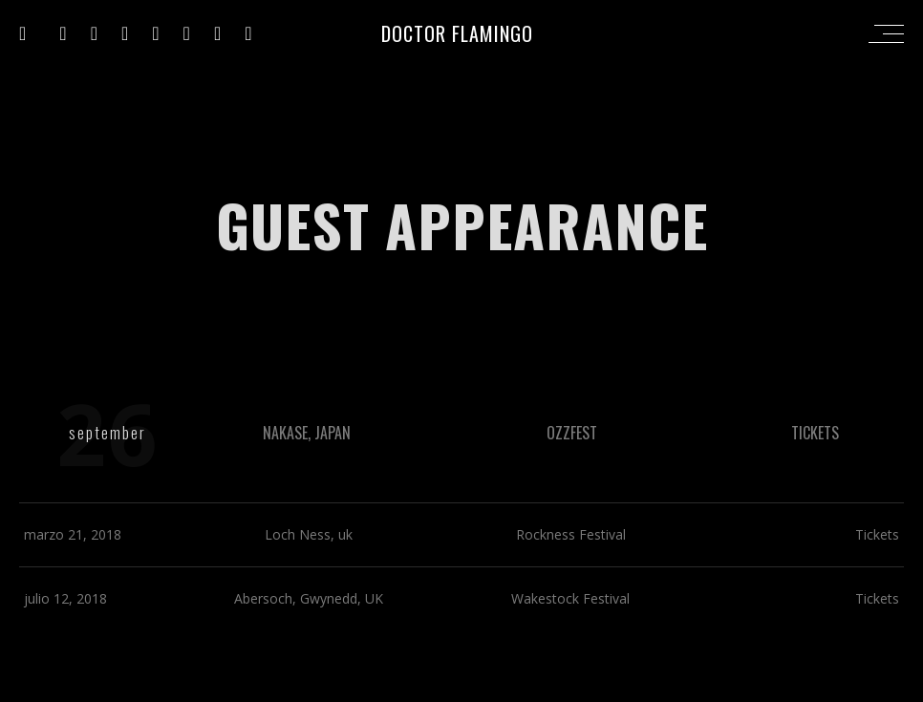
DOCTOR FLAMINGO (457, 33)
